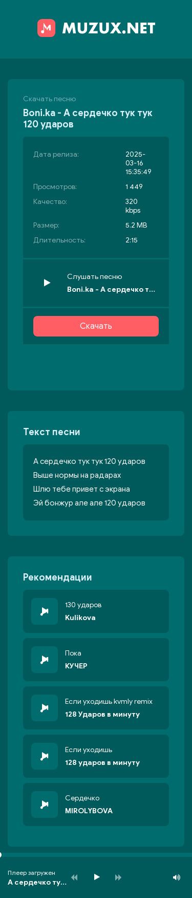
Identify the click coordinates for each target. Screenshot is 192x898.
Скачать (96, 326)
